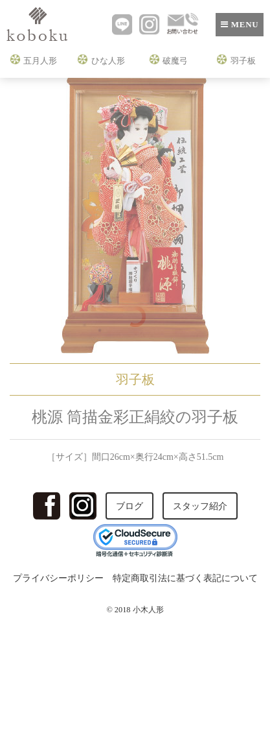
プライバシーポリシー (58, 578)
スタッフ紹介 (200, 506)
